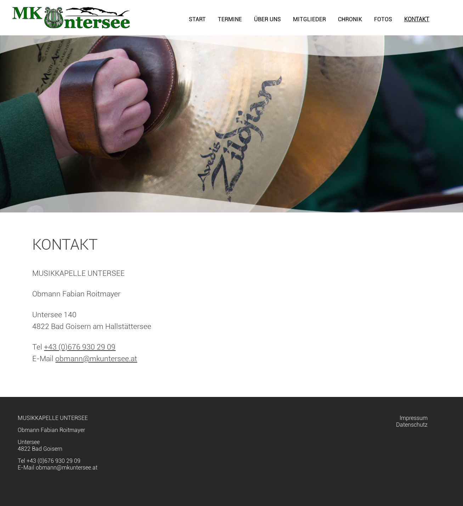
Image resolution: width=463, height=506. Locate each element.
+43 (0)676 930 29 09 (79, 347)
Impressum (414, 418)
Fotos (383, 19)
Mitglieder (309, 19)
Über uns (267, 19)
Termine (230, 19)
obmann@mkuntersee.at (96, 358)
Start (197, 19)
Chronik (350, 19)
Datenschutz (412, 424)
